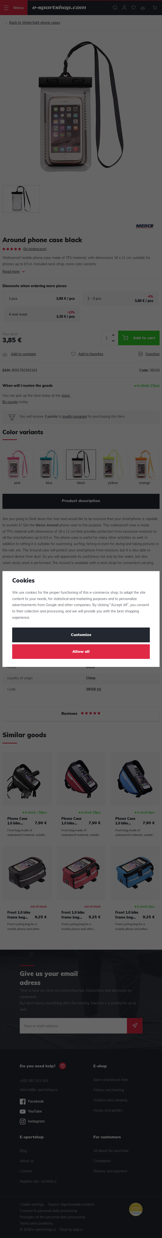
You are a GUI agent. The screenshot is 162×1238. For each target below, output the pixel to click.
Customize (81, 635)
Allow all (81, 652)
